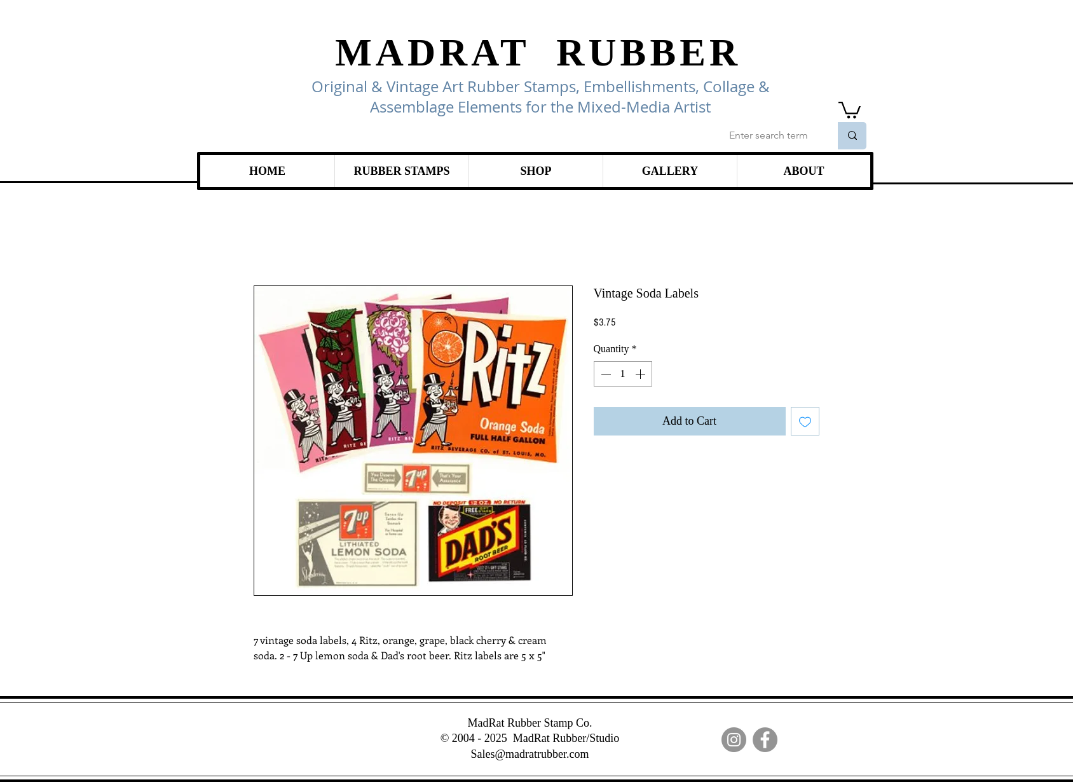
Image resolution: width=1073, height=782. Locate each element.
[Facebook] (765, 739)
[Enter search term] (770, 135)
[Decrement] (604, 374)
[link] (849, 109)
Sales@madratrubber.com (529, 754)
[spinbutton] (622, 374)
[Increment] (641, 374)
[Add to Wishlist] (805, 421)
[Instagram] (733, 739)
